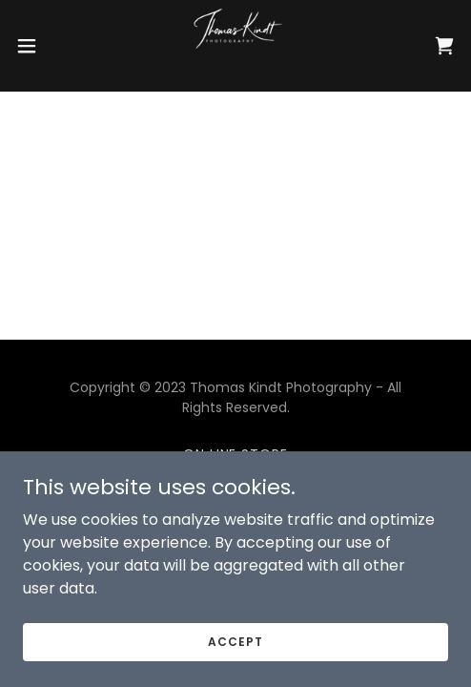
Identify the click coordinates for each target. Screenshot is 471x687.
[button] (42, 46)
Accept (235, 641)
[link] (235, 46)
